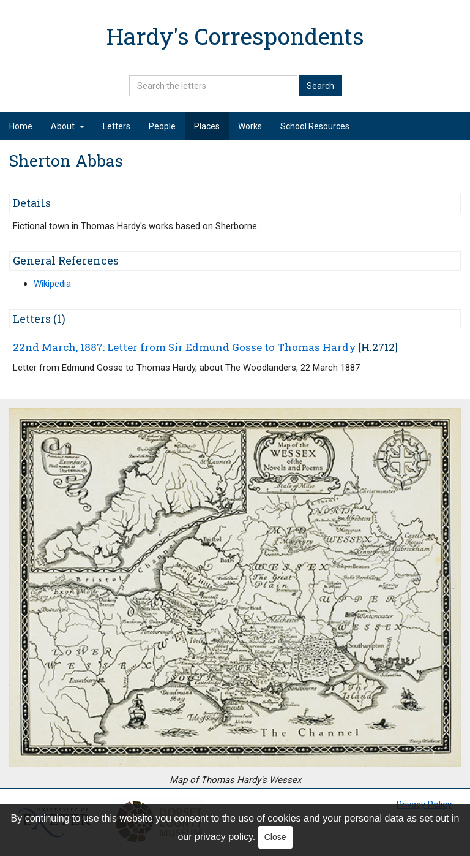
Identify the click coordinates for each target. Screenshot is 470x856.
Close (275, 837)
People (162, 126)
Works (250, 126)
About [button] (67, 126)
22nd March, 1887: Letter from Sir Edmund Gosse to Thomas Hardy (184, 347)
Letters (116, 126)
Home (20, 126)
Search (320, 86)
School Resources (314, 126)
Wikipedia (52, 283)
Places (207, 126)
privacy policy (224, 836)
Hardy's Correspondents (235, 36)
